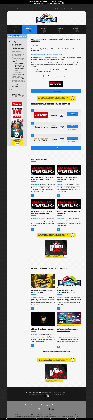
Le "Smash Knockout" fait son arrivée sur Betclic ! (67, 330)
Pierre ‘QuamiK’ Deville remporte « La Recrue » (68, 212)
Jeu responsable (56, 394)
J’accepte (84, 418)
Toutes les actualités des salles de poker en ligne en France (56, 351)
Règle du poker (18, 65)
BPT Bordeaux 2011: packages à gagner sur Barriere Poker (42, 178)
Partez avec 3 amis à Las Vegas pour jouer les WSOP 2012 (42, 212)
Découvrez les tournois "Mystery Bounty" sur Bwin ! (42, 291)
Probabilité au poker (20, 67)
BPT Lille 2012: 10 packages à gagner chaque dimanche (67, 178)
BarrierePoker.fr (35, 50)
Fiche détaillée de (56, 90)
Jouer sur (72, 114)
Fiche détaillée (72, 117)
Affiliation (48, 394)
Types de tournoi (19, 70)
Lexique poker (18, 72)
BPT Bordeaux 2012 (62, 70)
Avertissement (41, 394)
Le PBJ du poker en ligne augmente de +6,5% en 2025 (66, 291)
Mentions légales (33, 394)
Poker (56, 148)
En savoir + (78, 418)
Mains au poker (19, 63)
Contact (62, 394)
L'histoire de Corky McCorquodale (42, 329)
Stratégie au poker (19, 68)
